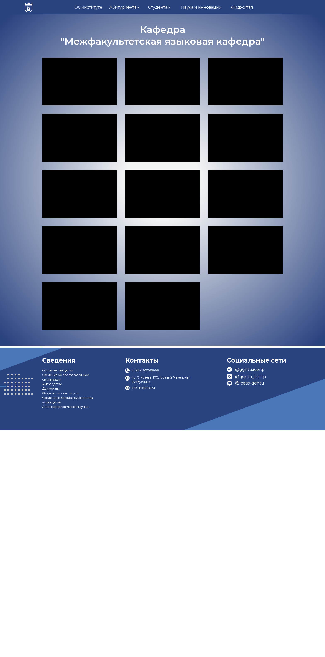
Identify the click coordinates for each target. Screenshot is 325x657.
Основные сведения (57, 597)
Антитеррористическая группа (65, 633)
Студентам (159, 7)
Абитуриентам (124, 7)
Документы (50, 615)
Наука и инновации (201, 7)
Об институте (88, 7)
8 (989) (137, 597)
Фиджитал (242, 7)
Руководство (52, 610)
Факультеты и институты (60, 620)
